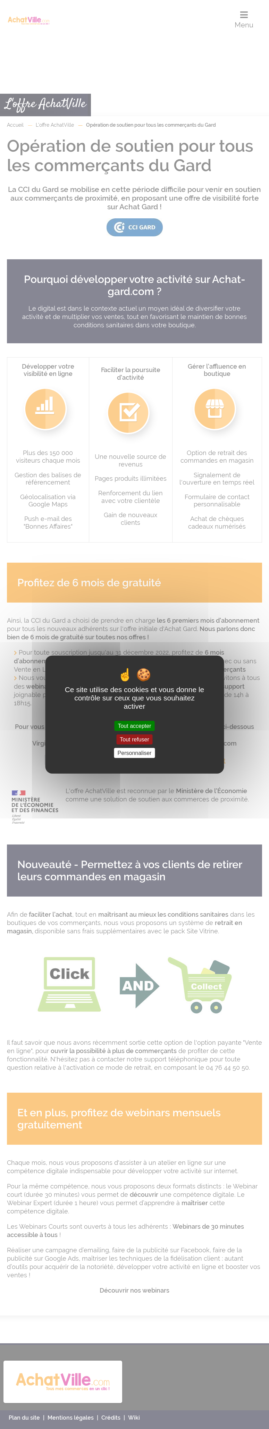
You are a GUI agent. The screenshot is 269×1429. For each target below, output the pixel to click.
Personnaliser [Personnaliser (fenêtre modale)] (135, 753)
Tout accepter (134, 726)
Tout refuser (134, 739)
